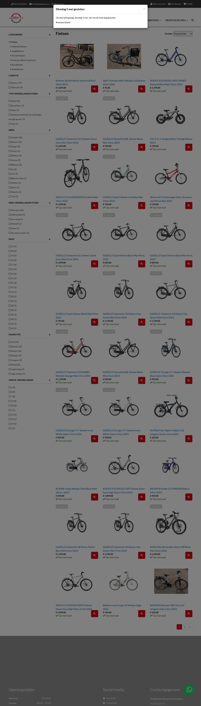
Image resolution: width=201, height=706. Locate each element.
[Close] (144, 8)
